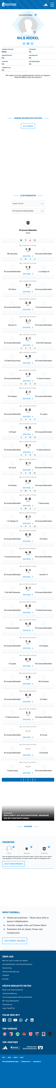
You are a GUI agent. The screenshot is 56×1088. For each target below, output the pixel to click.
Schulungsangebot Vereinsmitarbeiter (17, 997)
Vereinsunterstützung (10, 971)
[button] (24, 43)
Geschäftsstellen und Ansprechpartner (17, 964)
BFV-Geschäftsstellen (10, 1001)
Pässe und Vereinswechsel (12, 990)
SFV (3, 1058)
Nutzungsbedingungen (10, 1062)
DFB (9, 1058)
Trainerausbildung (9, 993)
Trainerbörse (7, 1004)
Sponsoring (6, 968)
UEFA (15, 1058)
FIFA (21, 1058)
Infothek (5, 975)
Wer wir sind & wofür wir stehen (15, 960)
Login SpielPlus (8, 1008)
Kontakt (5, 979)
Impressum (37, 1062)
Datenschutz (25, 1062)
